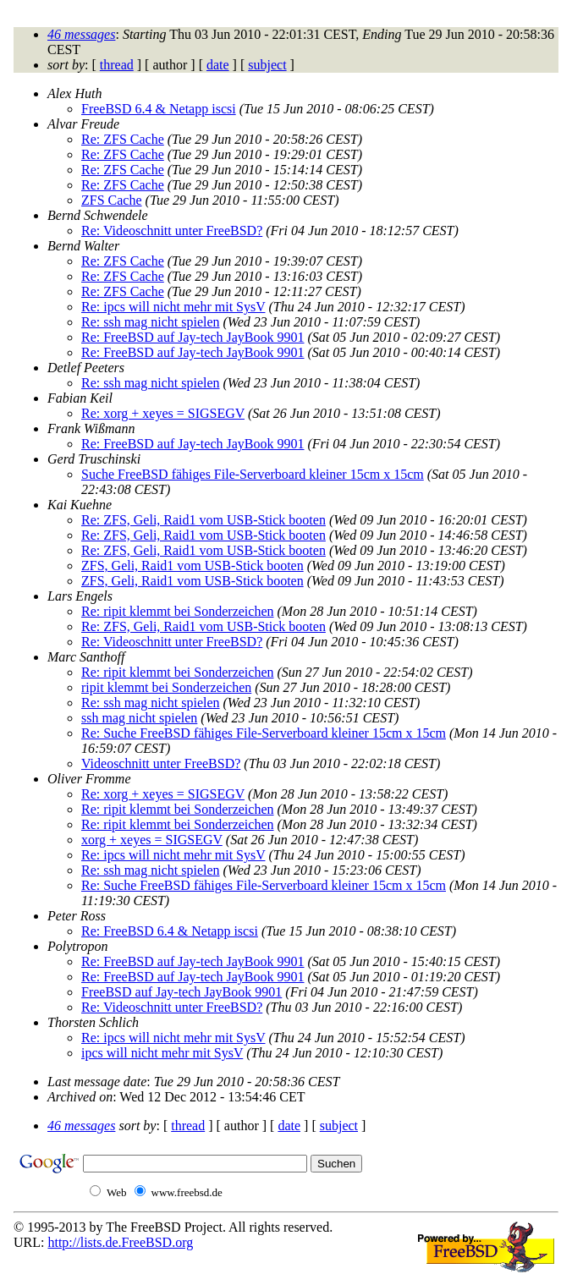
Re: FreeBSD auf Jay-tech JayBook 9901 (193, 337)
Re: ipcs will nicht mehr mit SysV (173, 306)
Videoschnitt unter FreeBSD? (160, 763)
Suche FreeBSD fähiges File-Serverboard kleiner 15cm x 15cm (252, 474)
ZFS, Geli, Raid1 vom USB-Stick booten (192, 565)
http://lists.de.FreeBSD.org (120, 1242)
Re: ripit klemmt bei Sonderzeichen (177, 611)
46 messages (81, 34)
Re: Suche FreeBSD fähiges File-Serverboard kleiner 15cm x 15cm (263, 733)
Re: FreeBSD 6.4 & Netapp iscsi (169, 931)
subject (267, 65)
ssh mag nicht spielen (139, 718)
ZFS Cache (111, 200)
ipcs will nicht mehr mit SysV (162, 1053)
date (217, 65)
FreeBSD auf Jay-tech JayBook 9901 (181, 992)
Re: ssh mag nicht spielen (150, 322)
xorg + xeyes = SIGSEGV (152, 839)
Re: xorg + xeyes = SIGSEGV (163, 413)
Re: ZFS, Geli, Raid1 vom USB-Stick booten (203, 520)
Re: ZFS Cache (122, 139)
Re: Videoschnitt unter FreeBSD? (171, 230)
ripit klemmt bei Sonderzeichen (166, 687)
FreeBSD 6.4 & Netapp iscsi (158, 109)
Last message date (96, 1081)
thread (117, 65)
